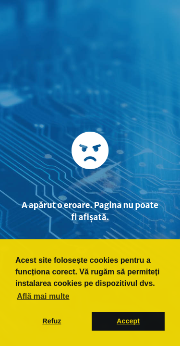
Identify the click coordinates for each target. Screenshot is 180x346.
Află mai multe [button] (43, 296)
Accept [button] (128, 321)
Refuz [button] (51, 321)
